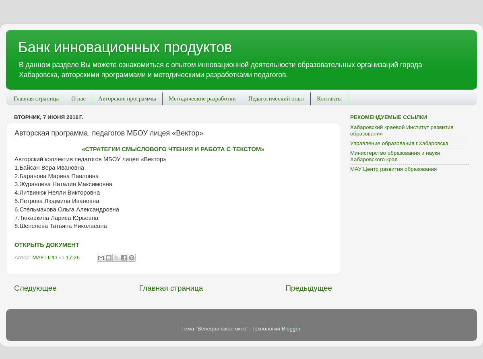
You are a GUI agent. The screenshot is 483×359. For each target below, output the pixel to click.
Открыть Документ (46, 245)
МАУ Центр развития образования (393, 169)
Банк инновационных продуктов (125, 47)
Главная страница (36, 98)
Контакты (329, 98)
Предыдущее (308, 288)
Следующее (35, 288)
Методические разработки (202, 98)
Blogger (291, 329)
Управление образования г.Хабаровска (399, 143)
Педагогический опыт (276, 98)
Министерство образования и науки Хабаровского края (395, 156)
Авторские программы (127, 98)
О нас (78, 98)
